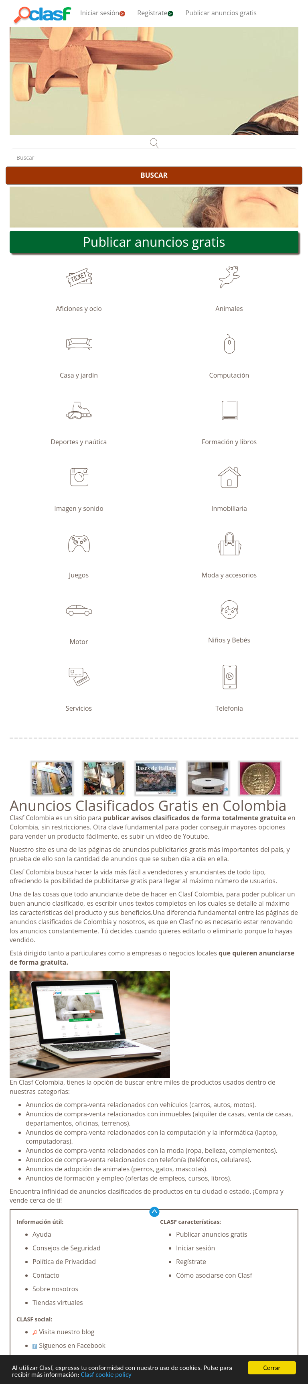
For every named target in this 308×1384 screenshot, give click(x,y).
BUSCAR (153, 175)
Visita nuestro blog (63, 1331)
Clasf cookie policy (106, 1374)
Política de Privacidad (64, 1261)
